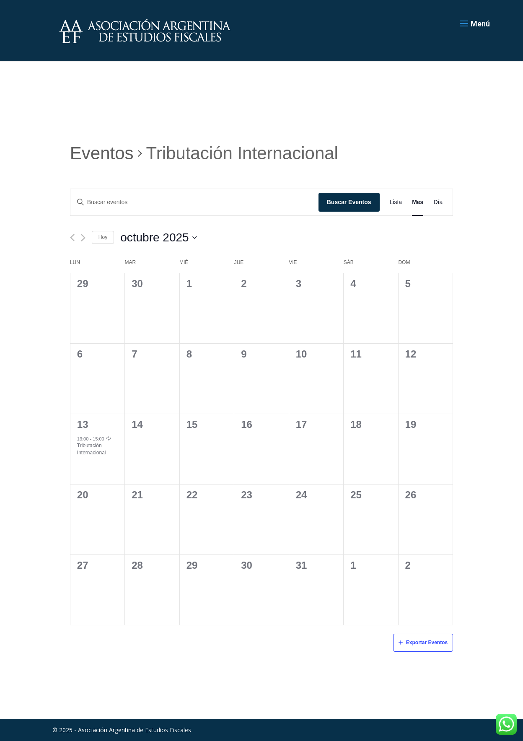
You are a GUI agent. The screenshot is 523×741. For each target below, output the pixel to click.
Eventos (102, 153)
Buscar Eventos (349, 202)
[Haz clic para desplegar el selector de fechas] (158, 237)
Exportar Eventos (427, 642)
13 (82, 424)
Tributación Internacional (91, 449)
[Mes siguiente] (83, 237)
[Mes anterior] (72, 237)
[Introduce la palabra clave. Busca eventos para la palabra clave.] (194, 202)
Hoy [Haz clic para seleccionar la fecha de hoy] (102, 237)
